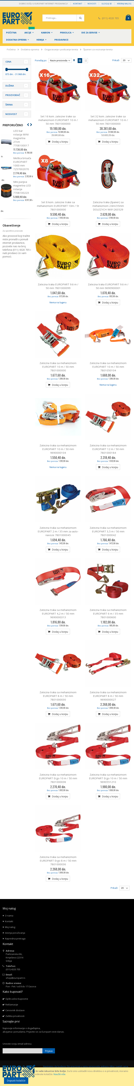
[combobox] (63, 17)
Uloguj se (107, 3)
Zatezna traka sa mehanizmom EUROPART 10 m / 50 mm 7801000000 (58, 366)
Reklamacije (11, 1004)
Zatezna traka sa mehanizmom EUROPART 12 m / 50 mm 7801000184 (108, 449)
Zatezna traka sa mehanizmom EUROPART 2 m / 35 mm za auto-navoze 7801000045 (58, 531)
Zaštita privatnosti (14, 1016)
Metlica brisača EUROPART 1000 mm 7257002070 (22, 163)
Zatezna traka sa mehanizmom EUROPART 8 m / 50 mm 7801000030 (58, 695)
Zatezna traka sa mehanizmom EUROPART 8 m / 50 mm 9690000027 (108, 695)
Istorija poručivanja (15, 932)
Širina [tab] (9, 104)
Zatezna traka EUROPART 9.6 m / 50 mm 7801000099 (58, 286)
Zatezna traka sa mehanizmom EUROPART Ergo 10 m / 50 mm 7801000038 (58, 778)
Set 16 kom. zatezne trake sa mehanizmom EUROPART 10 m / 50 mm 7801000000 (58, 120)
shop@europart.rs (15, 977)
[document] (67, 1076)
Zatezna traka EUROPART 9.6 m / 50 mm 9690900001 (108, 286)
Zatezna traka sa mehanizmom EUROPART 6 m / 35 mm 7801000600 (108, 613)
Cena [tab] (8, 61)
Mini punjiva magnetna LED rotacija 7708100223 (22, 187)
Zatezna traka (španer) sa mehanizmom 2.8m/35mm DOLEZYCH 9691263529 (108, 205)
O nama (9, 915)
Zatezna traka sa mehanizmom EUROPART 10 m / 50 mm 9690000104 (58, 449)
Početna (11, 49)
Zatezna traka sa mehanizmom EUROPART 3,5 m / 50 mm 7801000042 (108, 531)
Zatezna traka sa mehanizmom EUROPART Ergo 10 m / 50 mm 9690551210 (108, 778)
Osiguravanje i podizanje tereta (61, 49)
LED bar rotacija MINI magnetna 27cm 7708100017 (21, 138)
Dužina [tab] (9, 85)
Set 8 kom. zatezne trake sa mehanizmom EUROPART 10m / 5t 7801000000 (58, 205)
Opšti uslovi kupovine (16, 998)
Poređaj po (41, 60)
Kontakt (77, 3)
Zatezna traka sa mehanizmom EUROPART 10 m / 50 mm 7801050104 (108, 366)
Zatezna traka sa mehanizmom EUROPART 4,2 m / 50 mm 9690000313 (58, 613)
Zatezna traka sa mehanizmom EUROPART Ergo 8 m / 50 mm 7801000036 (58, 860)
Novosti (92, 3)
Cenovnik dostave (15, 1010)
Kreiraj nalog (124, 3)
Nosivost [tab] (11, 114)
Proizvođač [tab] (12, 95)
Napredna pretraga (15, 938)
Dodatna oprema (30, 49)
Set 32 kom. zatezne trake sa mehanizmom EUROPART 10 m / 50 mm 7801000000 (108, 120)
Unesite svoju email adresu (17, 1043)
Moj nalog (10, 927)
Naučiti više (59, 1074)
